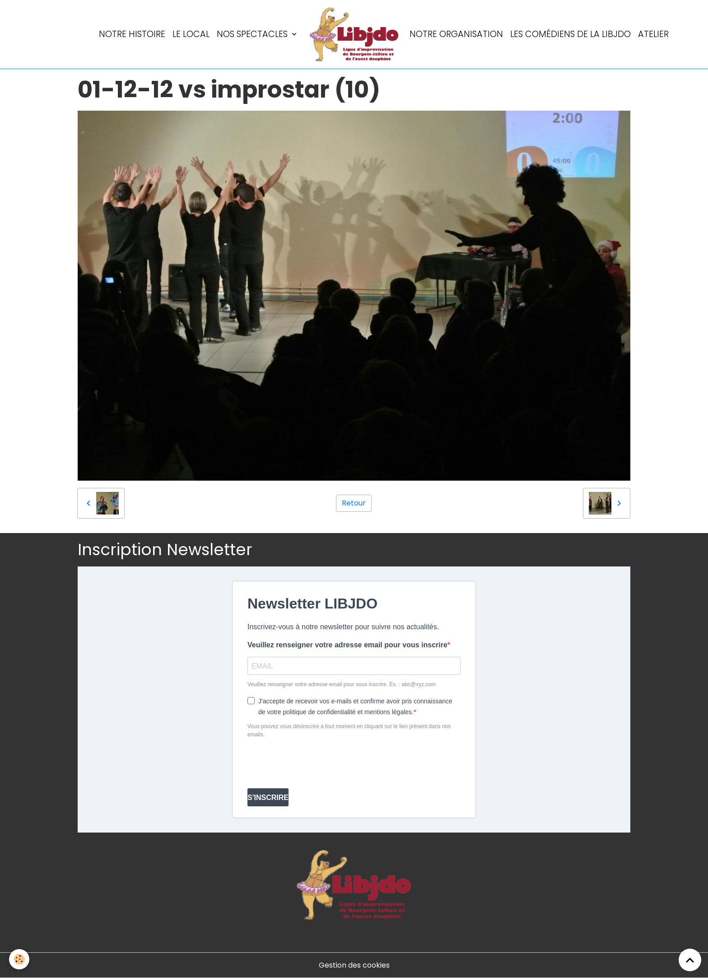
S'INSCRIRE (268, 797)
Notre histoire (132, 34)
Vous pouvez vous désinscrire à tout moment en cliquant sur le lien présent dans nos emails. (349, 730)
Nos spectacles (253, 34)
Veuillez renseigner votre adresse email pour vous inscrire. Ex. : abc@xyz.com (341, 684)
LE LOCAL (191, 34)
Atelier (653, 34)
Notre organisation (456, 34)
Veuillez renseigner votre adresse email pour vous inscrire (347, 645)
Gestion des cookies (354, 965)
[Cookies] (19, 959)
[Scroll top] (690, 960)
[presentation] (316, 763)
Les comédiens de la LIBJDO (570, 34)
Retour (354, 503)
